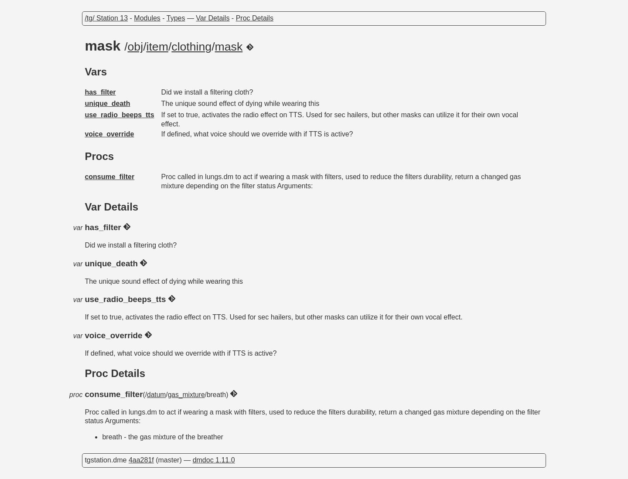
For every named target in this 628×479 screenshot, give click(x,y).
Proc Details (254, 18)
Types (176, 18)
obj (135, 46)
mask (229, 46)
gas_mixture (186, 394)
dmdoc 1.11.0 (214, 460)
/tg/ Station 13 (106, 18)
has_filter (100, 92)
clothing (191, 46)
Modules (147, 18)
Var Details (212, 18)
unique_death (107, 103)
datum (156, 394)
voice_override (109, 134)
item (157, 46)
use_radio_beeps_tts (119, 115)
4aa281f (141, 460)
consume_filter (109, 176)
